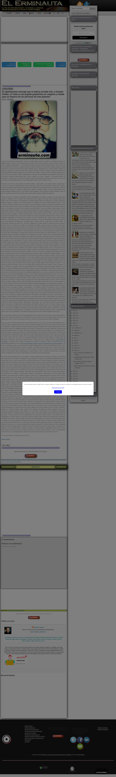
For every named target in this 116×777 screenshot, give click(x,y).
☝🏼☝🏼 (101, 771)
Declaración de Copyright (58, 387)
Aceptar (58, 392)
